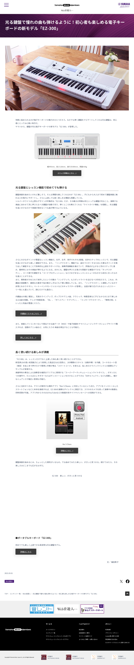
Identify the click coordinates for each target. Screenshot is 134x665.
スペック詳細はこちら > (67, 173)
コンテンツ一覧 (15, 594)
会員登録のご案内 (84, 633)
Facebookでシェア (127, 581)
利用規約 (108, 630)
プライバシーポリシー (112, 633)
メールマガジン (50, 630)
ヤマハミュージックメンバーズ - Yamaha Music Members (67, 5)
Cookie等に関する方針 (112, 636)
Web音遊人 (9, 581)
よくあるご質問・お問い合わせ (88, 639)
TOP (6, 594)
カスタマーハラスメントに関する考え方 (117, 643)
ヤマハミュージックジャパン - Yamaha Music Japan (124, 5)
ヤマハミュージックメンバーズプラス (57, 639)
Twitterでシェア (121, 581)
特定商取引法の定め (111, 639)
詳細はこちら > (67, 450)
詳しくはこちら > (28, 337)
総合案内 (81, 630)
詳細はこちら (25, 551)
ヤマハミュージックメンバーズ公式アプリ (58, 636)
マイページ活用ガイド (85, 636)
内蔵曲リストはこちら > (31, 313)
